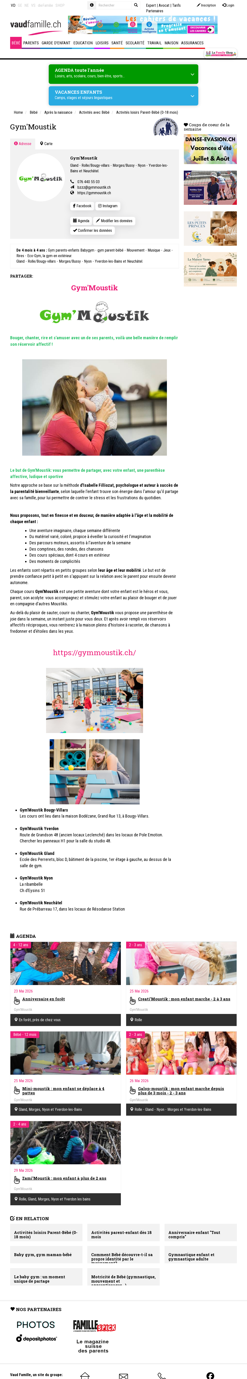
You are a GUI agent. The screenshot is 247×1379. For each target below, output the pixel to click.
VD (13, 5)
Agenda (81, 221)
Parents (31, 42)
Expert (151, 5)
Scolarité (135, 42)
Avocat (164, 5)
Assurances (192, 42)
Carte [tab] (46, 143)
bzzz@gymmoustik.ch (94, 187)
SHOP (60, 5)
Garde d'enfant (56, 42)
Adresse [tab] (22, 143)
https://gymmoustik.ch (94, 193)
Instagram (107, 206)
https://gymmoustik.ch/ (94, 652)
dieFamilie (45, 5)
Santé (117, 42)
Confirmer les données (92, 230)
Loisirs (102, 42)
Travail (154, 42)
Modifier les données (114, 221)
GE (20, 5)
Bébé (16, 42)
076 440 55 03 (88, 182)
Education (83, 42)
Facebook (82, 206)
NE (26, 5)
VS (33, 5)
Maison (171, 42)
